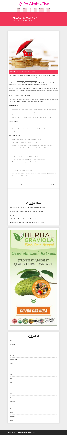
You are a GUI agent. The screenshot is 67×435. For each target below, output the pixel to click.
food (11, 371)
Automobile (12, 344)
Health (47, 8)
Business (25, 8)
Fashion (11, 363)
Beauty (11, 348)
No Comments (33, 72)
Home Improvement (14, 390)
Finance (11, 367)
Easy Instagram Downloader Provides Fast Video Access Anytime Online (26, 211)
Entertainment (13, 359)
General (11, 378)
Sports (11, 412)
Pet (10, 397)
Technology (12, 416)
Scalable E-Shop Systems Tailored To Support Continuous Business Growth (27, 207)
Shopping (41, 8)
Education (12, 356)
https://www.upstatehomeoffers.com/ (27, 81)
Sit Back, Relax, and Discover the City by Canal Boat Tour (23, 219)
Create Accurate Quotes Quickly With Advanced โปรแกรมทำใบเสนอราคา (27, 222)
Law (30, 8)
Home (19, 8)
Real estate (12, 401)
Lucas (12, 72)
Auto (35, 8)
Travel (11, 420)
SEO (11, 405)
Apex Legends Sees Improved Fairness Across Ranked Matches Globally (26, 215)
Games (11, 375)
